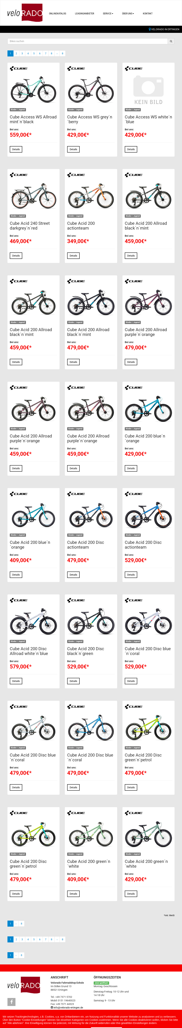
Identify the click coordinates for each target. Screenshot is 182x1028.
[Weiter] (57, 53)
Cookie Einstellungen (21, 1024)
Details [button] (16, 149)
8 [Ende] (62, 53)
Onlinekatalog (57, 13)
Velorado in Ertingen (164, 29)
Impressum (33, 1020)
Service (108, 13)
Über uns (128, 13)
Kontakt (147, 13)
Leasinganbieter (84, 13)
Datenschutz (56, 1020)
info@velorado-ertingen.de (68, 1007)
